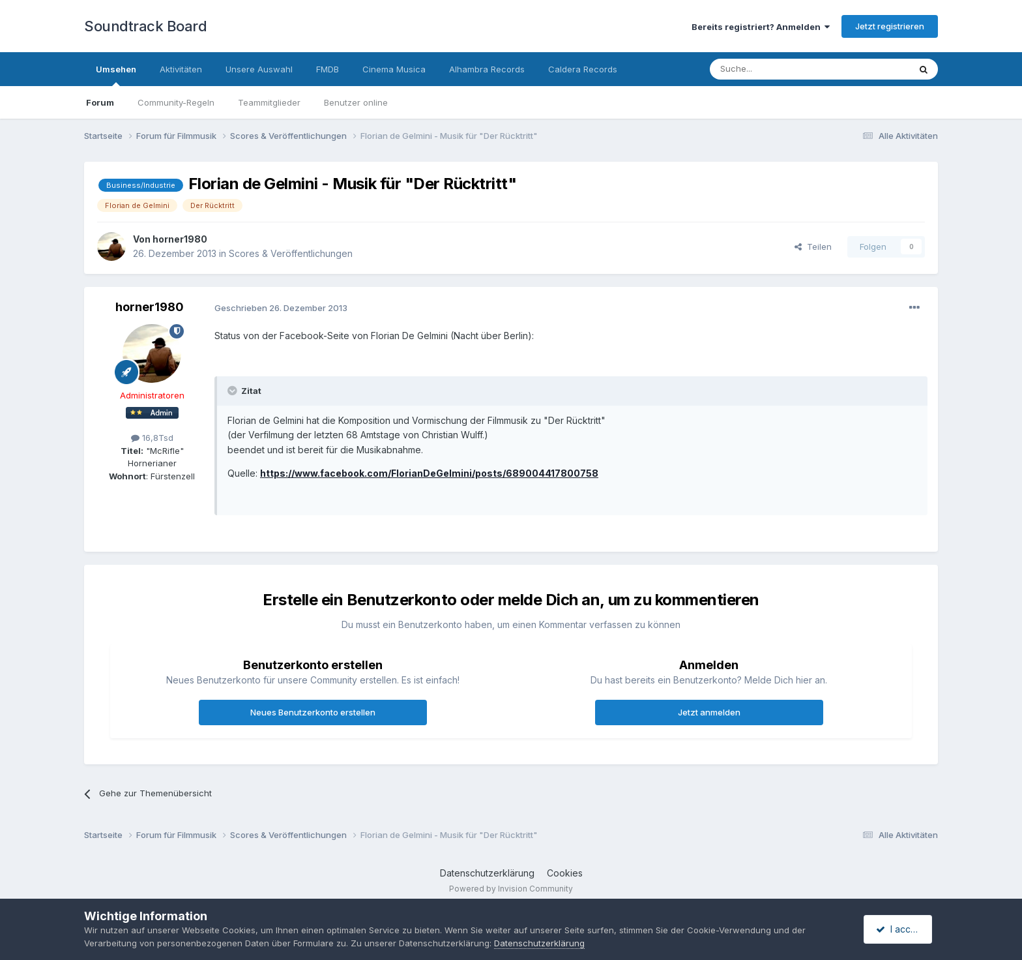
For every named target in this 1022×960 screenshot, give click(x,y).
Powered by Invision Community (511, 888)
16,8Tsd (152, 437)
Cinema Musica (394, 69)
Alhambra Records (487, 69)
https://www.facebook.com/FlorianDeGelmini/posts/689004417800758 (429, 473)
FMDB (327, 69)
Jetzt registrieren (889, 26)
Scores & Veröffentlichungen (291, 253)
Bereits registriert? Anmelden (761, 27)
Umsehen (116, 75)
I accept (899, 929)
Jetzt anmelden (709, 712)
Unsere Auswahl (259, 69)
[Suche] (768, 69)
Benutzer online (356, 102)
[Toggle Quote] (233, 390)
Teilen (813, 246)
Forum (100, 102)
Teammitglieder (269, 102)
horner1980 (180, 239)
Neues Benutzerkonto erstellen (312, 712)
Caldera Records (582, 69)
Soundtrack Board (145, 26)
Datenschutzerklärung (487, 872)
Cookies (565, 872)
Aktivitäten (181, 69)
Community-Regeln (176, 102)
